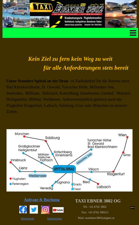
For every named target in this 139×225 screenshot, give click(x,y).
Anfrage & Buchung (42, 199)
